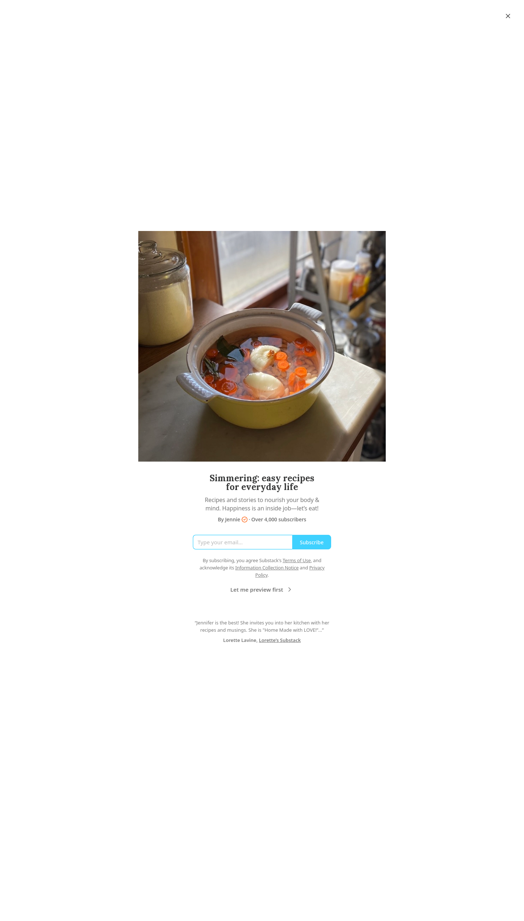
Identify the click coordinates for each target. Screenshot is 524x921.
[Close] (508, 16)
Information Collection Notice (266, 567)
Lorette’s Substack (280, 640)
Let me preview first (261, 589)
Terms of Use (297, 560)
